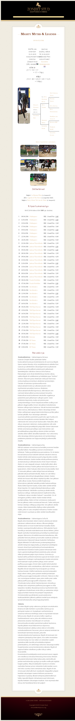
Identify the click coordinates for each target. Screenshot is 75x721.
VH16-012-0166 (38, 40)
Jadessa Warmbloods (36, 243)
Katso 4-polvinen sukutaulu (46, 142)
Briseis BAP (53, 122)
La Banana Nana (36, 195)
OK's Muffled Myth (44, 99)
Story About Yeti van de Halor (37, 200)
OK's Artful (54, 106)
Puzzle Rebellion (34, 280)
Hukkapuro (33, 216)
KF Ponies (32, 340)
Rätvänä (32, 337)
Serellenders (33, 287)
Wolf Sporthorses (35, 307)
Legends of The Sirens (34, 198)
